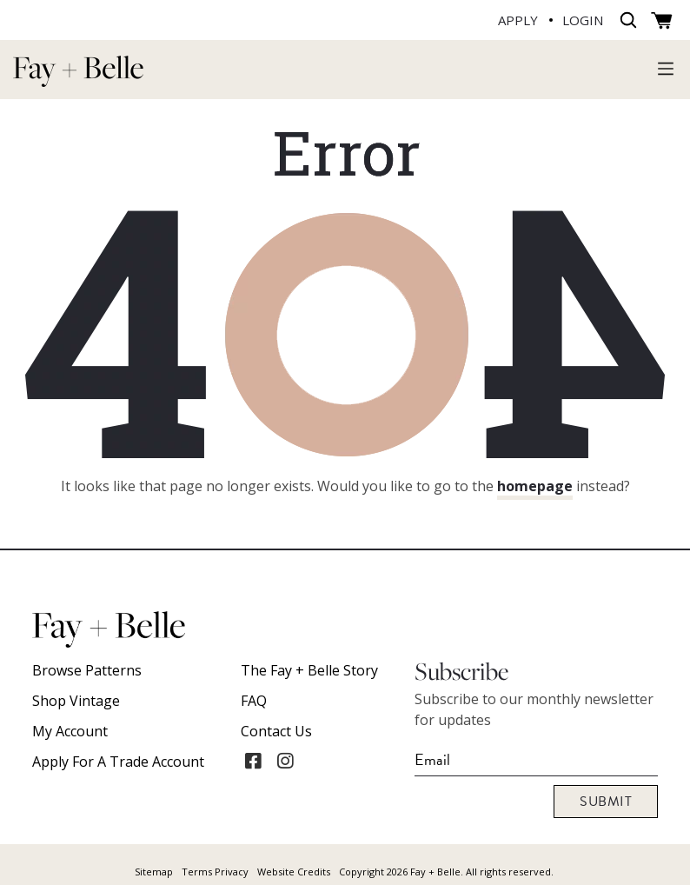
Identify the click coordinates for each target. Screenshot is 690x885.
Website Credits (293, 871)
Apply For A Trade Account (118, 761)
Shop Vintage (76, 700)
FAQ (254, 700)
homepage (535, 486)
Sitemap (154, 871)
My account (70, 731)
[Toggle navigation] (665, 68)
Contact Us (276, 731)
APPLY (518, 20)
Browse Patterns (87, 670)
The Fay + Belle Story (309, 670)
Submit (606, 801)
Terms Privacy (215, 871)
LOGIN (582, 20)
